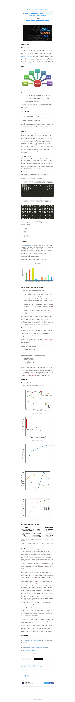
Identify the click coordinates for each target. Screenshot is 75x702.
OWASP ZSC (26, 675)
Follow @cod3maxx (49, 659)
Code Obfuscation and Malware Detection (32, 640)
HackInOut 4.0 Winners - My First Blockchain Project (32, 666)
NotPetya (23, 56)
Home (28, 9)
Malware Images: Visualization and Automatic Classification (35, 637)
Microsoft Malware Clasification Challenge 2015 (33, 644)
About (46, 9)
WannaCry (49, 55)
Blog (32, 9)
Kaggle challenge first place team (30, 650)
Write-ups (37, 9)
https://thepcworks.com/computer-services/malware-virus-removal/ (39, 89)
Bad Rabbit (30, 56)
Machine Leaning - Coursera (29, 676)
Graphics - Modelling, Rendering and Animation (31, 665)
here (38, 653)
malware (31, 92)
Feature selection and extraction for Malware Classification (35, 647)
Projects (42, 9)
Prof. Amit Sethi (29, 62)
